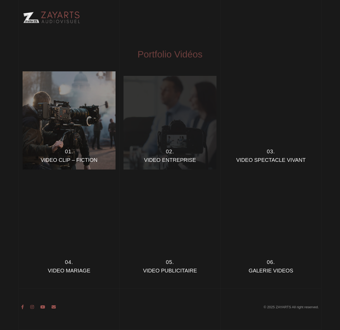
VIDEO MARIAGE (69, 270)
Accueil (181, 19)
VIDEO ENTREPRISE (170, 160)
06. (271, 262)
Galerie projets (277, 19)
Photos (248, 19)
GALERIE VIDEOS (271, 270)
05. (170, 262)
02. (170, 151)
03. (271, 151)
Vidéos (227, 19)
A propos (204, 19)
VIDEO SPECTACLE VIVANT (271, 160)
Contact (306, 19)
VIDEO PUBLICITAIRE (170, 270)
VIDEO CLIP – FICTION (69, 160)
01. (69, 151)
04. (69, 262)
